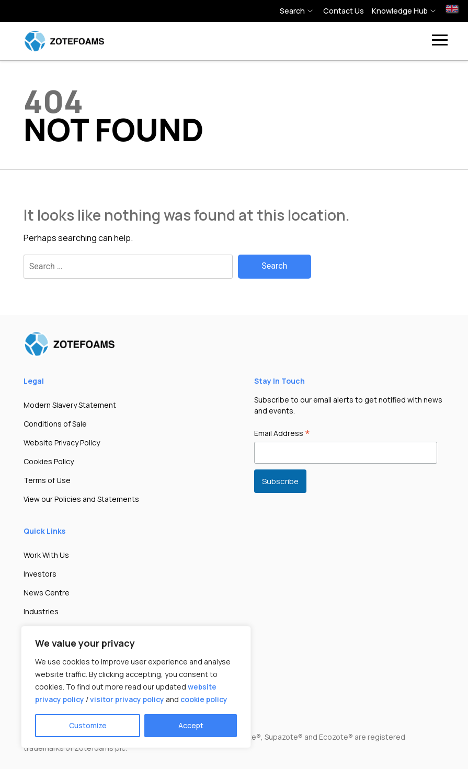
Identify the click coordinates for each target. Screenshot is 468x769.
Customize (88, 725)
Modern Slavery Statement (70, 405)
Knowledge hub (400, 11)
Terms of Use (47, 480)
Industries (41, 611)
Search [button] (292, 11)
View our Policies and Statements (81, 499)
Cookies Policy (49, 461)
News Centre (47, 593)
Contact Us (343, 11)
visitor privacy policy (127, 699)
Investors (40, 574)
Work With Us (46, 555)
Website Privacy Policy (62, 442)
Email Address (282, 434)
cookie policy (203, 699)
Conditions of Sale (55, 424)
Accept (190, 725)
